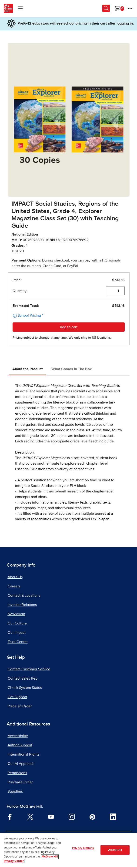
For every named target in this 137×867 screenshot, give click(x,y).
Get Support (17, 697)
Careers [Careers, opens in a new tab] (14, 586)
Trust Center (18, 642)
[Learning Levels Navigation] (20, 8)
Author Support (20, 745)
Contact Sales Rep (22, 678)
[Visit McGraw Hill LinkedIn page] (113, 816)
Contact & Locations (24, 595)
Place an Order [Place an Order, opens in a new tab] (20, 706)
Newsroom (16, 614)
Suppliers (15, 791)
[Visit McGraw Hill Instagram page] (72, 816)
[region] (68, 850)
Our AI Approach (21, 764)
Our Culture (17, 623)
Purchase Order (20, 782)
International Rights (23, 754)
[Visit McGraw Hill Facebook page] (10, 816)
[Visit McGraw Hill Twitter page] (30, 816)
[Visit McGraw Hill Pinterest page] (92, 816)
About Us (15, 577)
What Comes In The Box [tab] (71, 369)
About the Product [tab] (27, 369)
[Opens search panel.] (106, 8)
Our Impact (17, 632)
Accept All (115, 849)
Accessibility (18, 736)
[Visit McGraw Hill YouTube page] (51, 816)
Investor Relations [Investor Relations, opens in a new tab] (22, 605)
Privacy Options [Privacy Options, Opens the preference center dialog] (83, 848)
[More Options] (130, 8)
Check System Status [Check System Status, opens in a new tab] (25, 688)
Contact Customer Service (29, 669)
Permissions (17, 773)
